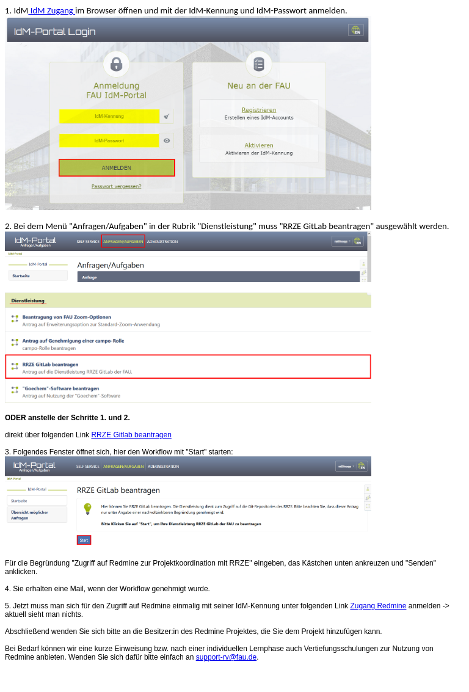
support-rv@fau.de (226, 657)
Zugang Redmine (378, 606)
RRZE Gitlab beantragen (131, 435)
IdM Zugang (51, 10)
